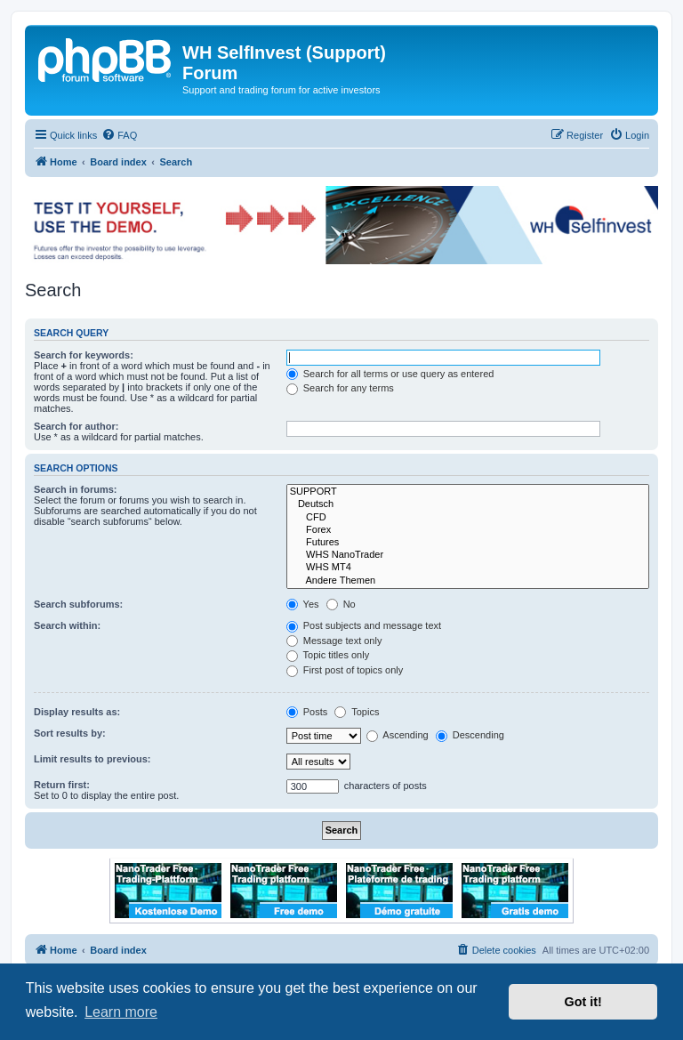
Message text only (334, 640)
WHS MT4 (467, 567)
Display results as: (77, 711)
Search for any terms (340, 388)
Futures (467, 542)
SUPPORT (467, 492)
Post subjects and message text (363, 625)
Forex (467, 530)
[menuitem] (119, 135)
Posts (307, 711)
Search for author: (76, 426)
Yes (302, 604)
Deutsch (467, 504)
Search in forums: (75, 489)
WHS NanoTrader (467, 555)
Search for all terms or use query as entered (390, 373)
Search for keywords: (83, 355)
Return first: (62, 784)
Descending (470, 735)
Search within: (67, 625)
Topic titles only (327, 654)
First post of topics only (345, 670)
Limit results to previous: (92, 759)
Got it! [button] (583, 1002)
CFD (467, 518)
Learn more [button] (120, 1012)
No (341, 604)
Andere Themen (467, 581)
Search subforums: (78, 604)
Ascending (397, 735)
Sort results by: (70, 733)
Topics (356, 711)
